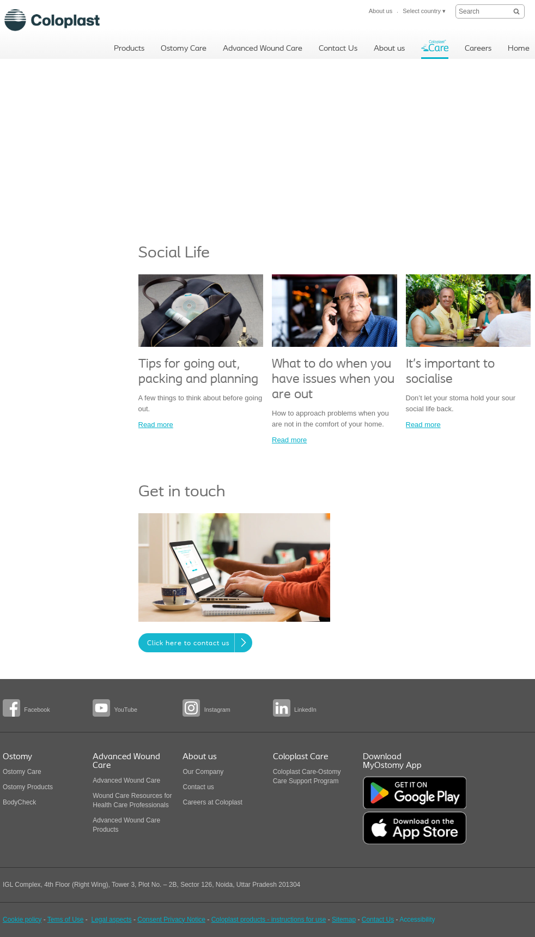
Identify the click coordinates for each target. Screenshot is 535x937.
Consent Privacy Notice (171, 919)
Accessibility (417, 919)
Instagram (217, 709)
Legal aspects (112, 919)
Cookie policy (22, 919)
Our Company (203, 772)
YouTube (125, 709)
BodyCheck (19, 802)
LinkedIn (305, 709)
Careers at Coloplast (212, 802)
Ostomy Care (22, 772)
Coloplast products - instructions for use (268, 919)
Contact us (198, 787)
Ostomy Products (28, 787)
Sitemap (344, 919)
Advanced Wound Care (126, 780)
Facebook (37, 709)
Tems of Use (65, 919)
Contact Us (378, 919)
